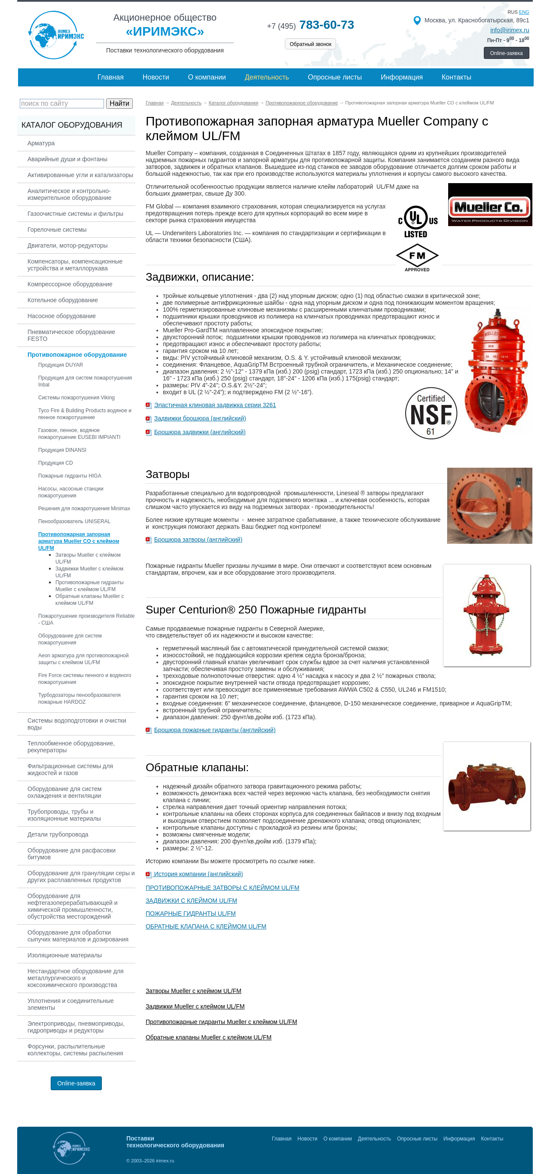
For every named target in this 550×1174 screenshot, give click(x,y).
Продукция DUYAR (60, 365)
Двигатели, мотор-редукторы (68, 245)
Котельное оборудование (63, 300)
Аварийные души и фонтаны (67, 159)
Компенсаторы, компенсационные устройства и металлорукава (75, 265)
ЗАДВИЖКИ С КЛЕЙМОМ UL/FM (191, 900)
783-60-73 (310, 24)
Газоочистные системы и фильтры (75, 213)
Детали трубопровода (58, 834)
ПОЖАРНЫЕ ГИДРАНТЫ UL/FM (191, 913)
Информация (402, 77)
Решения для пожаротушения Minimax (84, 509)
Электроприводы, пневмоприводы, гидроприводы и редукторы (76, 1027)
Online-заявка (506, 53)
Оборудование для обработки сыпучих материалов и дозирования (78, 936)
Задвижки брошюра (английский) (200, 418)
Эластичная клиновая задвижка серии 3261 (215, 405)
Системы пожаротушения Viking (76, 398)
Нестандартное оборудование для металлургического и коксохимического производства (76, 978)
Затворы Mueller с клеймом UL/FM (193, 990)
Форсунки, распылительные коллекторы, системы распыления (75, 1050)
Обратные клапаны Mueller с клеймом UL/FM (209, 1037)
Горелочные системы (57, 229)
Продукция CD (55, 463)
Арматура (41, 143)
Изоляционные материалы (65, 955)
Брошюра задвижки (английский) (200, 432)
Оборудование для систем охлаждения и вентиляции (64, 792)
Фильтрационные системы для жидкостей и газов (70, 769)
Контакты (456, 77)
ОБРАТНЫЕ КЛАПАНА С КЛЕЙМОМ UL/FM (206, 926)
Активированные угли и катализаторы (80, 175)
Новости (156, 77)
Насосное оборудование (62, 316)
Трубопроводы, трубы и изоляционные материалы (64, 815)
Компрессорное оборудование (70, 284)
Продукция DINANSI (62, 450)
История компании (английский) (198, 874)
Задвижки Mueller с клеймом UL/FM (195, 1006)
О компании (207, 77)
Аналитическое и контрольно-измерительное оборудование (70, 194)
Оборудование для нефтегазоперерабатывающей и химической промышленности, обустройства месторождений (73, 906)
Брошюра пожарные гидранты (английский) (215, 729)
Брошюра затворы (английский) (198, 539)
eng (524, 12)
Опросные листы (335, 77)
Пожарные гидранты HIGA (69, 476)
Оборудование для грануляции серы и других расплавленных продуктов (81, 876)
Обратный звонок (310, 44)
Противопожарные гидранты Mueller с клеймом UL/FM (221, 1021)
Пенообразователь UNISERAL (74, 521)
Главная (111, 77)
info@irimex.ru (509, 30)
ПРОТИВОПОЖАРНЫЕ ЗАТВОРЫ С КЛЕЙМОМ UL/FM (222, 887)
